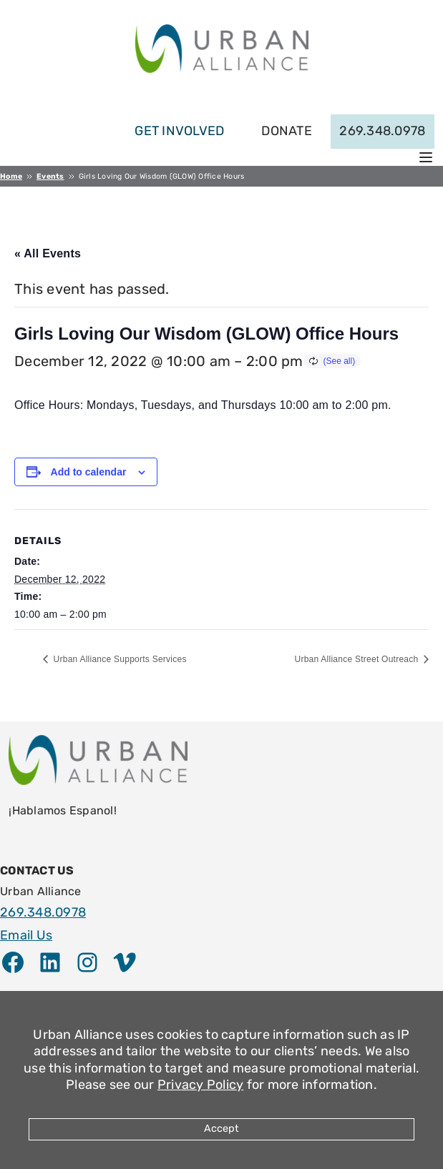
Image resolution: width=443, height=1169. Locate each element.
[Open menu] (425, 157)
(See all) (339, 361)
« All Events (47, 253)
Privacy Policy (200, 1084)
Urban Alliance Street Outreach (357, 659)
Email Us (26, 935)
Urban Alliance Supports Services (119, 659)
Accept (221, 1129)
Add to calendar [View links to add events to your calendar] (89, 472)
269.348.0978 (382, 131)
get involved (179, 131)
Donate (286, 131)
